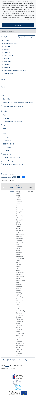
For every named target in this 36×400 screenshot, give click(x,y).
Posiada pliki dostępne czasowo (13, 106)
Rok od (3, 79)
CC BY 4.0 (6, 137)
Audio (5, 115)
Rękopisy (6, 65)
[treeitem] (18, 40)
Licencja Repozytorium (10, 161)
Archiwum (7, 40)
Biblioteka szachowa (10, 43)
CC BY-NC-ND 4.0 (8, 144)
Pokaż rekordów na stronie (11, 365)
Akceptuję (18, 25)
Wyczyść (20, 37)
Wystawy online (8, 74)
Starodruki (7, 68)
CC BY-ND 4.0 (7, 151)
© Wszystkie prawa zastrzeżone (13, 164)
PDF (4, 125)
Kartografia (7, 52)
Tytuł (11, 187)
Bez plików (6, 99)
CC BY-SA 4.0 (7, 154)
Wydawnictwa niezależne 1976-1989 (15, 71)
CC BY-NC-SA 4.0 (8, 147)
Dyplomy (6, 49)
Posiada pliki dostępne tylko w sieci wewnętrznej (18, 102)
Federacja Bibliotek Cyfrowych (12, 122)
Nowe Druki (7, 62)
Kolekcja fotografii (9, 55)
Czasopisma (7, 46)
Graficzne (6, 118)
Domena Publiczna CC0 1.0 (11, 157)
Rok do (3, 87)
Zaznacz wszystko (29, 37)
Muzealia (6, 58)
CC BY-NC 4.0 (7, 141)
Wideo (5, 128)
